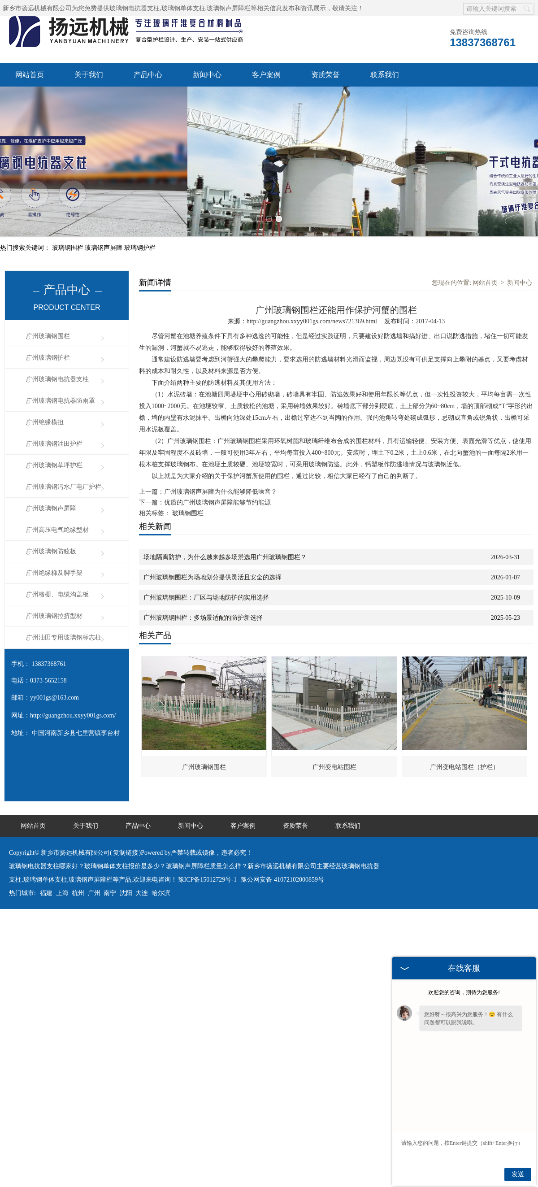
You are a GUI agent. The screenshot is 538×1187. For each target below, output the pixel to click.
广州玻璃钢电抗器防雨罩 (60, 350)
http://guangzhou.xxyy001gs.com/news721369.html (312, 271)
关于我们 (88, 74)
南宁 (110, 842)
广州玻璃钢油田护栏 (54, 393)
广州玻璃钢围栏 (48, 286)
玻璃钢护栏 (140, 197)
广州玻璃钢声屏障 (51, 458)
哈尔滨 (161, 842)
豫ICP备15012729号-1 (207, 829)
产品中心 (148, 74)
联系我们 (384, 74)
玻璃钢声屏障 (104, 197)
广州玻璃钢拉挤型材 (54, 565)
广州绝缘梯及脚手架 (54, 522)
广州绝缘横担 (45, 372)
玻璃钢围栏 (68, 197)
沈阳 (126, 842)
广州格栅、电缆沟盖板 (57, 544)
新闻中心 (207, 74)
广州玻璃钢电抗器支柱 (57, 329)
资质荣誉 (325, 74)
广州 (94, 842)
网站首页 (29, 74)
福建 (46, 842)
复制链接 (125, 802)
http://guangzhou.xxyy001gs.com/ (73, 665)
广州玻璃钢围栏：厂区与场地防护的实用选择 (206, 547)
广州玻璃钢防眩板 (51, 501)
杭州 (78, 842)
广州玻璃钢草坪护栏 (54, 415)
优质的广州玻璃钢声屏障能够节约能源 (217, 452)
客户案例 (266, 74)
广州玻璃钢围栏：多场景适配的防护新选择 (203, 567)
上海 (62, 842)
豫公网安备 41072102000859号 (282, 829)
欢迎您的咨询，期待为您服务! (464, 992)
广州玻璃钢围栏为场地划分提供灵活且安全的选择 (212, 527)
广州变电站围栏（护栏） (464, 716)
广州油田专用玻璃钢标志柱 (63, 587)
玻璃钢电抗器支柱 (134, 8)
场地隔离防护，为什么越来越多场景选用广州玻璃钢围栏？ (225, 507)
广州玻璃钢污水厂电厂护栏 (63, 436)
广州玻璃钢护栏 (48, 307)
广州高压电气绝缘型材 (57, 479)
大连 (141, 842)
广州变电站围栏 (334, 716)
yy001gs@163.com (54, 647)
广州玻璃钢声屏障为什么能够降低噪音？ (220, 441)
